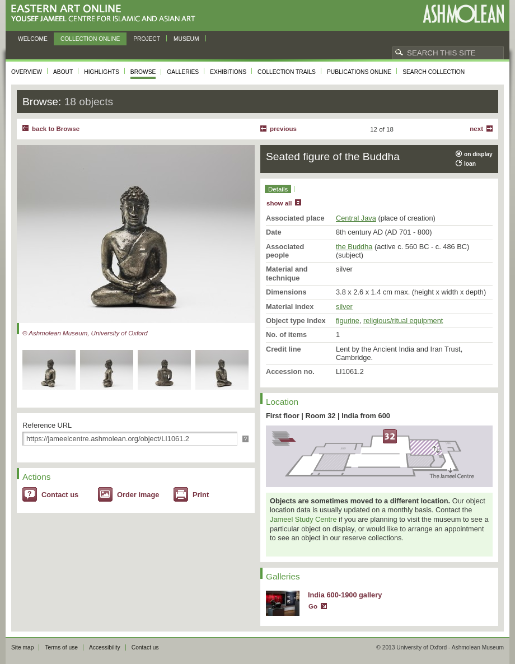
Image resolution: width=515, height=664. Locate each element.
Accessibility (104, 647)
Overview (26, 72)
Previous (283, 128)
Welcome (33, 39)
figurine (347, 320)
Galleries (183, 72)
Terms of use (61, 647)
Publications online (359, 72)
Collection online (90, 39)
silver (344, 306)
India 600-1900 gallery (345, 595)
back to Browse (55, 128)
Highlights (101, 72)
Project (146, 39)
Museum (186, 39)
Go (312, 606)
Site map (22, 647)
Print (201, 494)
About (63, 72)
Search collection (433, 72)
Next (476, 128)
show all (279, 203)
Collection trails (287, 72)
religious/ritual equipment (403, 320)
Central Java (356, 218)
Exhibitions (228, 72)
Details (278, 189)
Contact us (59, 494)
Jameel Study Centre (303, 519)
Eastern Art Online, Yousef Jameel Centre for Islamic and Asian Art (106, 13)
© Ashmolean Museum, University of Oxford (85, 333)
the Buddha (354, 246)
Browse (143, 72)
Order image (138, 494)
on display (478, 154)
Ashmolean (463, 13)
